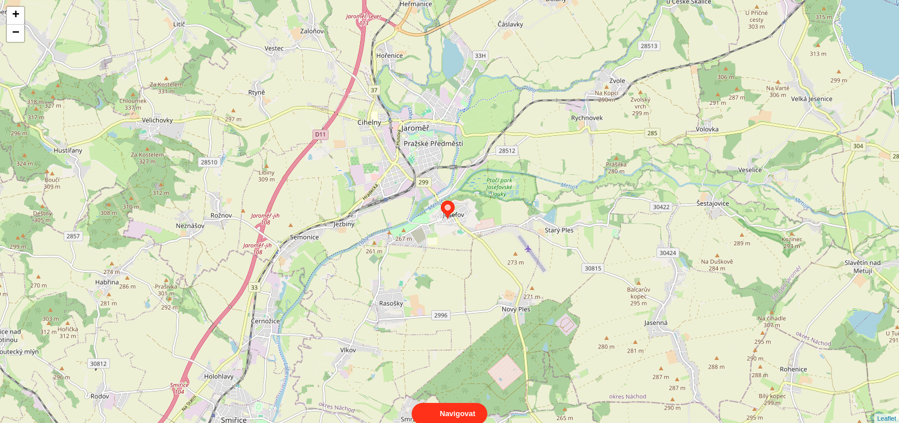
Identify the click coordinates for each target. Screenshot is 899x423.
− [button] (15, 33)
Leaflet (886, 408)
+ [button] (15, 15)
